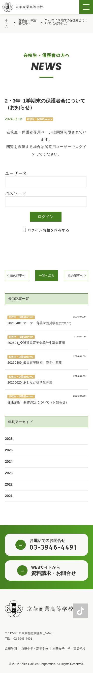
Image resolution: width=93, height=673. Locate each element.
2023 (9, 473)
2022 (9, 484)
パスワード (16, 193)
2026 (9, 439)
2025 (9, 450)
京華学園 (11, 648)
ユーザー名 (16, 173)
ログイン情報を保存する (48, 230)
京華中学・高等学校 (34, 648)
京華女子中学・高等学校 (69, 648)
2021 (9, 496)
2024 (9, 461)
